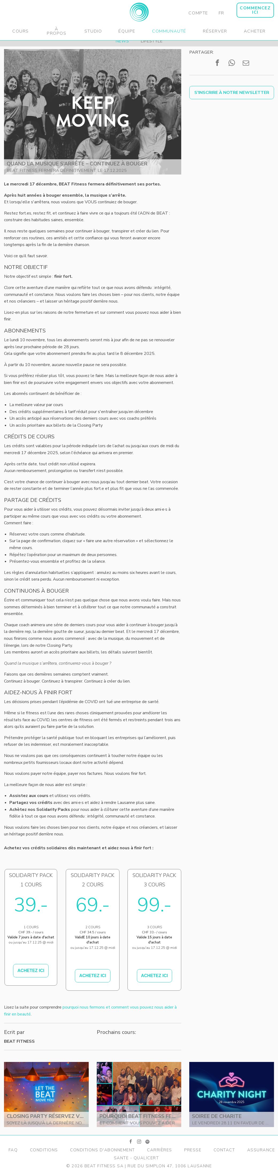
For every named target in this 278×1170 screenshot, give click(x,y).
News (122, 41)
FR (221, 13)
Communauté (169, 31)
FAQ (13, 1150)
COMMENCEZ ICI (255, 10)
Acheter (255, 31)
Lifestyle (152, 41)
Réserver (215, 31)
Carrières (159, 1150)
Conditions (44, 1150)
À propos (57, 31)
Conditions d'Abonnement (102, 1150)
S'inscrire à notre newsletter (231, 93)
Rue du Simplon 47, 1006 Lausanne (170, 1166)
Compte (198, 13)
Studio (93, 31)
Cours (20, 31)
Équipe (127, 31)
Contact (224, 1150)
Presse (192, 1150)
